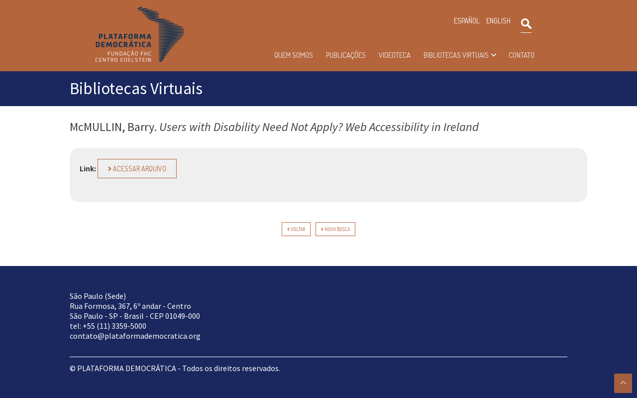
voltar (296, 229)
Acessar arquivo (137, 168)
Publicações (346, 55)
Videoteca (395, 55)
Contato (521, 55)
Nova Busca (335, 229)
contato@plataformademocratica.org (135, 336)
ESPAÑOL (467, 20)
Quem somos (293, 55)
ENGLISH (498, 20)
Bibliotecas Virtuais (456, 55)
